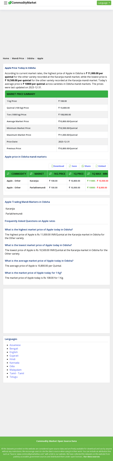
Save (73, 166)
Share (86, 166)
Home (6, 58)
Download (57, 166)
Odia (12, 366)
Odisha (30, 58)
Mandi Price (18, 58)
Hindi (12, 359)
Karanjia (34, 180)
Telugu (14, 376)
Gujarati (14, 355)
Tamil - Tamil (17, 373)
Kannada (14, 362)
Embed (100, 166)
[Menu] (5, 3)
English (14, 352)
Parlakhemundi (37, 187)
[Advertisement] (56, 31)
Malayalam (15, 369)
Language (103, 2)
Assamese (15, 345)
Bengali (14, 348)
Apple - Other (14, 180)
